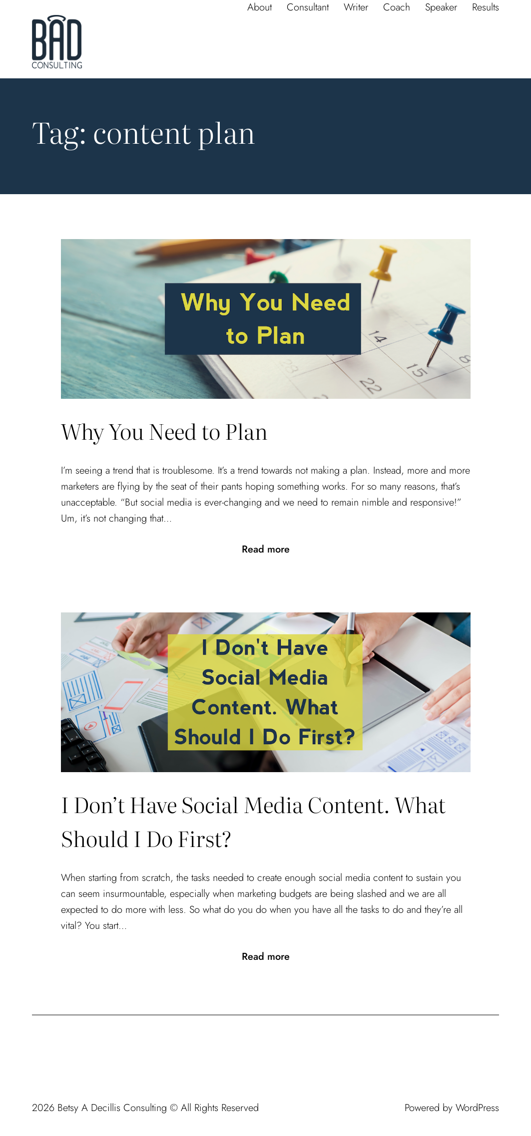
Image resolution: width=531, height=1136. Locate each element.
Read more (266, 550)
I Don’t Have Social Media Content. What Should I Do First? (253, 820)
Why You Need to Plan (164, 430)
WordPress (477, 1108)
